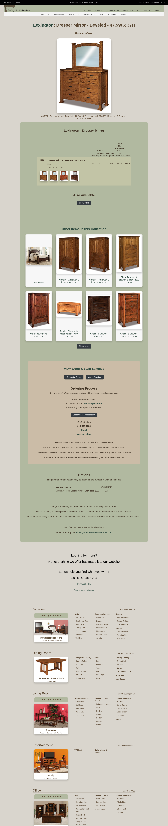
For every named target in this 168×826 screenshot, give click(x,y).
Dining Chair (121, 661)
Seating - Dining (122, 658)
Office (101, 14)
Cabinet (120, 781)
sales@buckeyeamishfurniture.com (94, 532)
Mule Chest (100, 631)
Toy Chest (99, 816)
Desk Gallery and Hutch (82, 779)
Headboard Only (82, 621)
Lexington (43, 25)
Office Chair (100, 774)
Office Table (100, 778)
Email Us (84, 584)
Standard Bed (81, 617)
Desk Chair (100, 767)
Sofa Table (80, 708)
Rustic (98, 678)
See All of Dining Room (126, 653)
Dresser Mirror (122, 632)
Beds (76, 614)
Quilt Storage (122, 708)
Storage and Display (82, 658)
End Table (79, 705)
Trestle (98, 668)
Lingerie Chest (101, 635)
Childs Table (80, 812)
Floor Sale (87, 10)
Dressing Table (122, 624)
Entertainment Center (101, 742)
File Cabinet (121, 771)
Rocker (99, 718)
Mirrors (119, 628)
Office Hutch (121, 778)
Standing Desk (81, 787)
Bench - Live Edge (124, 671)
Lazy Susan (120, 679)
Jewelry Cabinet (123, 621)
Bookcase (120, 767)
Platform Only (81, 631)
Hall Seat (120, 715)
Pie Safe (79, 675)
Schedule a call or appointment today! (84, 2)
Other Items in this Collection (84, 229)
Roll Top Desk (81, 774)
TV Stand (78, 741)
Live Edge (100, 675)
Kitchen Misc (80, 678)
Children (112, 14)
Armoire (99, 638)
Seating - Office (101, 764)
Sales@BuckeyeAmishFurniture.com (151, 2)
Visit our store (84, 434)
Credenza (120, 774)
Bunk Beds (80, 624)
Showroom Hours (130, 10)
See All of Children (128, 805)
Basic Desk (80, 767)
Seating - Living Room (101, 699)
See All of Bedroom (127, 610)
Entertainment (89, 14)
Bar (97, 671)
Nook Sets (120, 675)
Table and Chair (80, 809)
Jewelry (119, 614)
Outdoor (124, 14)
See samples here (93, 403)
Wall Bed (79, 638)
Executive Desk (81, 771)
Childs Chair (80, 816)
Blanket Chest (101, 628)
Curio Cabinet (122, 705)
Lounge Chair (101, 771)
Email (84, 430)
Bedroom (44, 14)
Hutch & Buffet (81, 661)
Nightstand (100, 617)
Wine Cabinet (81, 671)
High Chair (80, 823)
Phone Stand (81, 712)
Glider (98, 714)
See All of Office (129, 760)
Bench (119, 668)
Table (97, 658)
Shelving (120, 702)
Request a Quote (74, 377)
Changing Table (101, 813)
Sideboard (79, 664)
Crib (97, 809)
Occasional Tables (81, 698)
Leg (97, 661)
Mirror (118, 719)
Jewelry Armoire (123, 617)
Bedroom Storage (102, 614)
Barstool (120, 664)
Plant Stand (80, 715)
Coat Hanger (122, 712)
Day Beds (79, 635)
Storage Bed (80, 628)
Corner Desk (80, 784)
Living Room (73, 14)
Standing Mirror (123, 635)
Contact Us (147, 10)
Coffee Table (80, 702)
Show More (84, 203)
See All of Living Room (126, 694)
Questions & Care (112, 10)
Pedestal (99, 664)
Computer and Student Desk (81, 792)
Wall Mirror (121, 639)
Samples (98, 10)
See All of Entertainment (125, 736)
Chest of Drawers (103, 624)
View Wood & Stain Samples (84, 368)
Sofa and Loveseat (103, 704)
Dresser (99, 621)
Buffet (78, 668)
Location (158, 10)
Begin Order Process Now (84, 415)
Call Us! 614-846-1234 (11, 2)
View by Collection (51, 615)
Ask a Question (94, 377)
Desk (76, 764)
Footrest (99, 721)
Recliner (99, 711)
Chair (98, 708)
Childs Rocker (81, 819)
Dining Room (58, 14)
